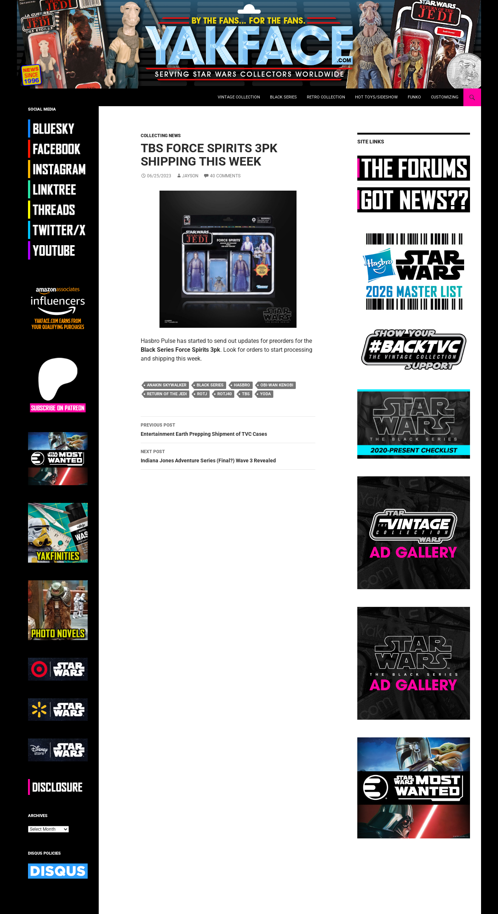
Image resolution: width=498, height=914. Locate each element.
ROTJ (202, 394)
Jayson (190, 175)
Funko (414, 97)
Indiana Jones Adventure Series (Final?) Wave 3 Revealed (228, 455)
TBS (246, 394)
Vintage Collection (239, 97)
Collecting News (161, 135)
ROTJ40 (224, 394)
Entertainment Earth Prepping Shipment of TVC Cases (228, 429)
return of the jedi (167, 394)
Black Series (283, 97)
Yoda (265, 394)
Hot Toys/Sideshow (376, 97)
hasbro (242, 385)
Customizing (445, 97)
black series (210, 385)
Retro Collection (326, 97)
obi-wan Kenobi (276, 385)
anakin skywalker (166, 385)
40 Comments (225, 175)
